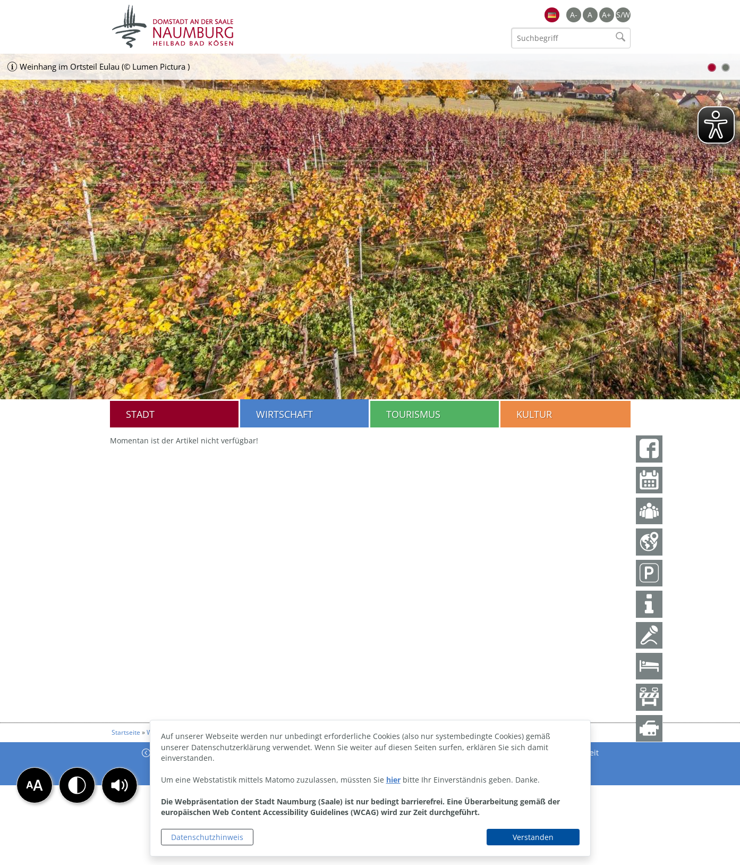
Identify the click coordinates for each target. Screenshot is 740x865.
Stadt (140, 414)
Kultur (534, 414)
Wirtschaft (284, 414)
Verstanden (533, 837)
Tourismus (413, 414)
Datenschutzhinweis (207, 837)
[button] (119, 785)
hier (393, 780)
